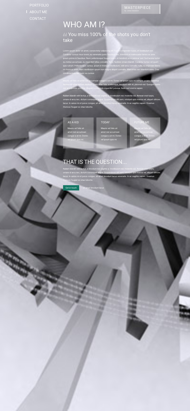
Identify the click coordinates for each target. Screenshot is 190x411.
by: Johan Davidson (131, 11)
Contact (38, 19)
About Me (38, 12)
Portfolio (39, 5)
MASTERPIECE (137, 8)
